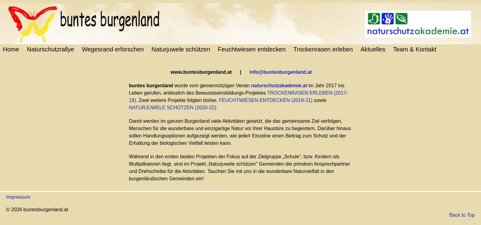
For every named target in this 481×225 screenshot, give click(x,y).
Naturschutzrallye (50, 49)
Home (11, 49)
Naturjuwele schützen (181, 49)
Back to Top (462, 215)
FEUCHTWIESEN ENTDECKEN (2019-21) (266, 100)
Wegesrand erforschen (113, 49)
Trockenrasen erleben (323, 49)
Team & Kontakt (414, 49)
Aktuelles (372, 49)
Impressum (18, 197)
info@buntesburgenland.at (280, 72)
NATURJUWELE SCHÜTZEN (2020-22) (172, 107)
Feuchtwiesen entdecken (252, 49)
